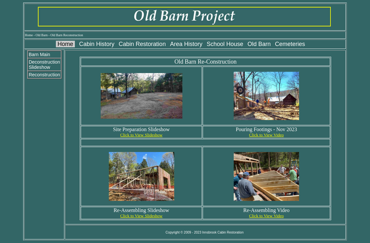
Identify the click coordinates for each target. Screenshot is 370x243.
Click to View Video (266, 134)
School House (225, 44)
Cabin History (96, 44)
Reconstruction (44, 74)
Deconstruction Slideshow (44, 64)
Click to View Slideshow (141, 134)
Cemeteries (290, 44)
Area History (186, 44)
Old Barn (42, 35)
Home (29, 35)
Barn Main (39, 54)
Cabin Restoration (142, 44)
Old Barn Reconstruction (66, 35)
